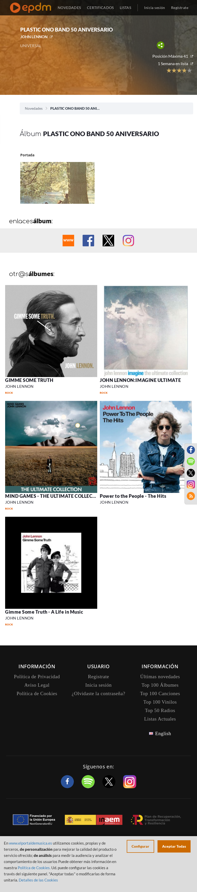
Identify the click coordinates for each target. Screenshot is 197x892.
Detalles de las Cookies (38, 880)
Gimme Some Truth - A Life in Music (44, 612)
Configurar (140, 846)
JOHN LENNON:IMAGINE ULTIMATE (140, 380)
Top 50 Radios (160, 710)
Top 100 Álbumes (160, 685)
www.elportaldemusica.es (30, 843)
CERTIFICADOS (100, 7)
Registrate (98, 676)
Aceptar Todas (174, 846)
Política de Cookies (37, 693)
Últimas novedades (160, 676)
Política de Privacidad (37, 676)
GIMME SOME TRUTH (29, 380)
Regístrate (179, 7)
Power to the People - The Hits (133, 496)
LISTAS (125, 7)
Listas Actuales (160, 719)
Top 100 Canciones (160, 693)
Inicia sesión (154, 7)
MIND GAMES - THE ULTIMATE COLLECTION (54, 496)
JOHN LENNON (33, 36)
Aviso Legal (37, 685)
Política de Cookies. (34, 867)
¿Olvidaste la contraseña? (98, 693)
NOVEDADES (69, 7)
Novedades (34, 108)
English (163, 733)
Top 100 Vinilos (160, 702)
